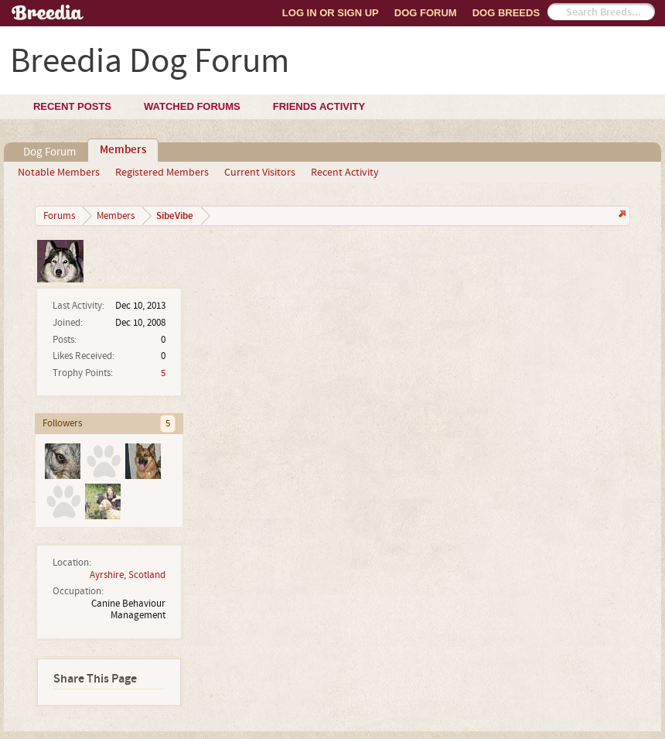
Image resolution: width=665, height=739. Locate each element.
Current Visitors (259, 173)
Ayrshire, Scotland (127, 575)
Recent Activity (345, 173)
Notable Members (59, 173)
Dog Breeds (506, 13)
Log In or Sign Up (330, 13)
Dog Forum (425, 13)
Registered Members (162, 173)
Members (123, 150)
